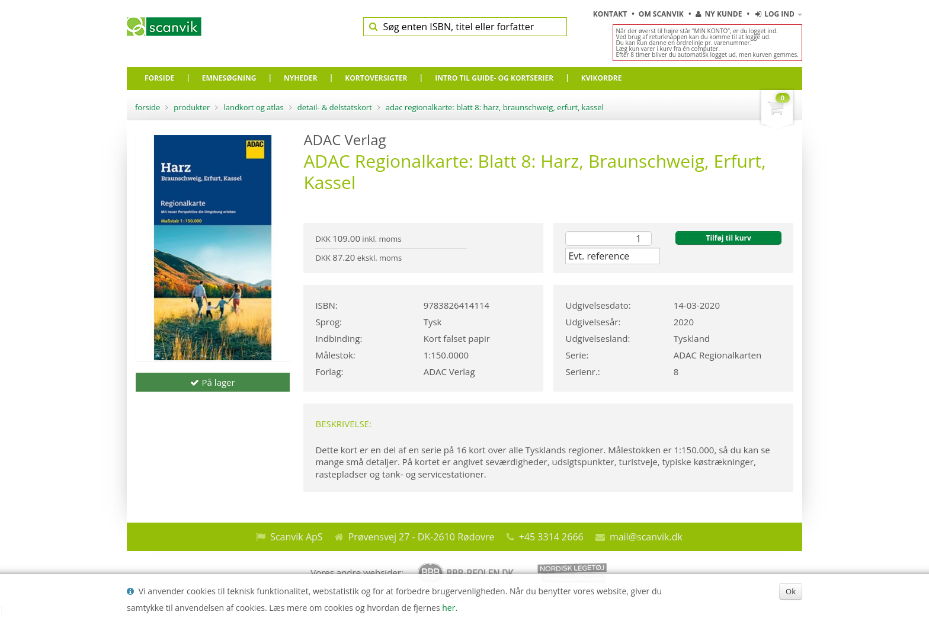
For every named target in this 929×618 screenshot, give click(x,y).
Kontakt (611, 14)
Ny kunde (719, 14)
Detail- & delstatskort (334, 107)
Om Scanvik (662, 14)
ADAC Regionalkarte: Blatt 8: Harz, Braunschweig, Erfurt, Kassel (495, 107)
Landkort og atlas (253, 107)
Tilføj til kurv (728, 238)
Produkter (192, 107)
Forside (147, 107)
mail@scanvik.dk (646, 536)
